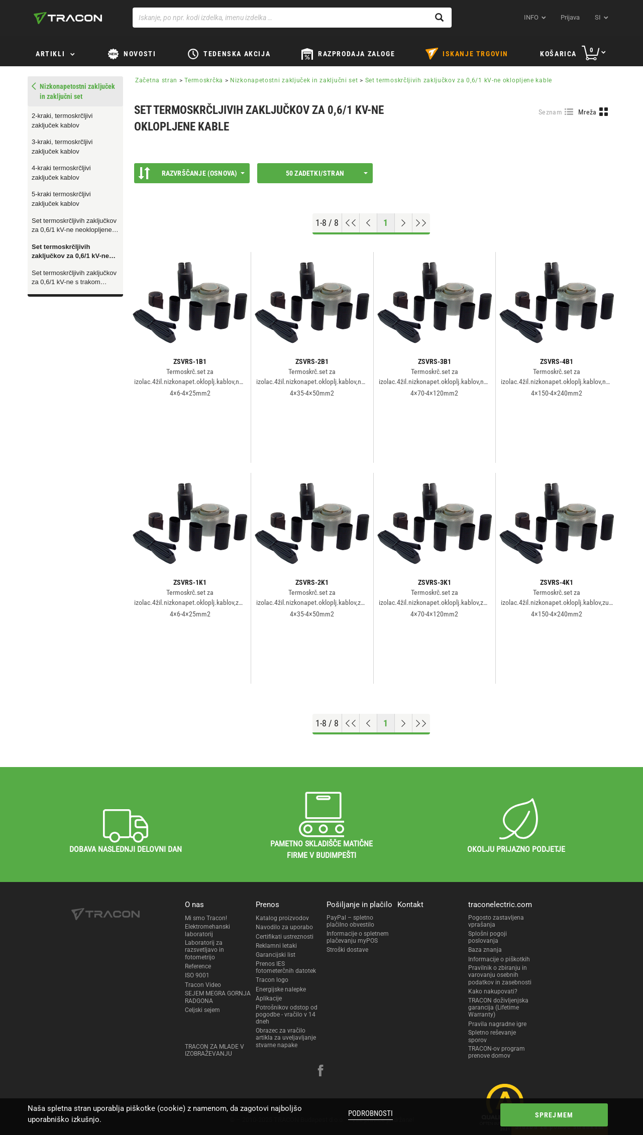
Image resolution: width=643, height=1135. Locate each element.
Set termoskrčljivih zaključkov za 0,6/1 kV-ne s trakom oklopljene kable (74, 278)
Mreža (587, 112)
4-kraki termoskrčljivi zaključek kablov (61, 172)
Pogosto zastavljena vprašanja (496, 921)
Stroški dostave (347, 949)
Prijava (570, 17)
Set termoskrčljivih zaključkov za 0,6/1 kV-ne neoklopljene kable (74, 226)
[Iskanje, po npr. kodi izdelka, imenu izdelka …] (292, 18)
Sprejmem (554, 1115)
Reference (198, 966)
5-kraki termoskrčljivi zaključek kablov (61, 198)
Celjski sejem (202, 1010)
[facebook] (320, 1071)
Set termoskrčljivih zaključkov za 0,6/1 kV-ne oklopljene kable (70, 252)
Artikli (50, 54)
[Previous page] (368, 222)
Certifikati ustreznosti (284, 936)
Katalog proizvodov (282, 918)
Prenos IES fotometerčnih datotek (286, 967)
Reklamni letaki (276, 945)
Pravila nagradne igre (497, 1024)
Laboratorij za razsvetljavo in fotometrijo (204, 950)
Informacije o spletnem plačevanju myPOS (358, 937)
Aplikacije (269, 998)
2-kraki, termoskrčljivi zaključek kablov (62, 120)
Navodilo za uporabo (284, 927)
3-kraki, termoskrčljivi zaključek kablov (62, 146)
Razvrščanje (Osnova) (191, 173)
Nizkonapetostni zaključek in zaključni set (294, 80)
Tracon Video (203, 984)
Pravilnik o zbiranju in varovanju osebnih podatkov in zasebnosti (499, 975)
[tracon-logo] (68, 18)
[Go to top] (351, 222)
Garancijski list (275, 954)
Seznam (550, 112)
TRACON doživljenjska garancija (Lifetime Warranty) (498, 1008)
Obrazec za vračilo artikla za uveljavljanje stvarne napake (286, 1038)
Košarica (558, 54)
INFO (531, 17)
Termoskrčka (203, 80)
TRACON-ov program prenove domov (496, 1052)
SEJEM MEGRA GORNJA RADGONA (218, 997)
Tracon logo (272, 979)
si (598, 17)
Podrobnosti (370, 1113)
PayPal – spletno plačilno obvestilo (350, 921)
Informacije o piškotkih (499, 959)
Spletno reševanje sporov (492, 1036)
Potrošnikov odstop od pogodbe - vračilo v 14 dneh (286, 1015)
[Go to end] (421, 222)
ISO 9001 (197, 975)
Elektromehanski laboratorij (207, 930)
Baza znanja (485, 949)
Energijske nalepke (281, 989)
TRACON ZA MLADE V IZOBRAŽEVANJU (214, 1050)
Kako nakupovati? (492, 991)
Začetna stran (156, 80)
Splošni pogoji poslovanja (487, 937)
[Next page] (403, 222)
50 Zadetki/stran (327, 173)
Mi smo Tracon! (206, 918)
